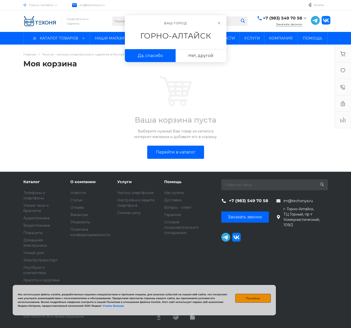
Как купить (174, 192)
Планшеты (33, 232)
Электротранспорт (40, 260)
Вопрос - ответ (178, 207)
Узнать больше (113, 305)
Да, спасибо (150, 55)
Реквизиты (80, 222)
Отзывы (77, 207)
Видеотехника (36, 225)
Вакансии (79, 215)
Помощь (172, 181)
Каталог (31, 181)
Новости (78, 192)
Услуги (124, 181)
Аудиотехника (36, 218)
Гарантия (172, 215)
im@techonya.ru (92, 5)
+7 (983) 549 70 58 (282, 18)
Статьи (76, 200)
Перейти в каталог (175, 152)
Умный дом (33, 252)
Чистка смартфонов (135, 192)
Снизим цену (129, 212)
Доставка (172, 200)
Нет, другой (200, 55)
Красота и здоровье (41, 280)
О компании (83, 181)
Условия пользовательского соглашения (181, 227)
